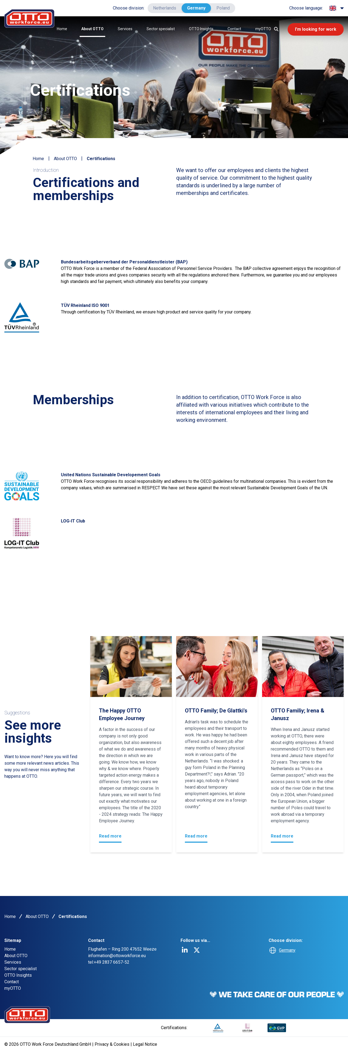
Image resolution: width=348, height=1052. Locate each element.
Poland (223, 8)
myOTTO (263, 29)
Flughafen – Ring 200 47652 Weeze (122, 949)
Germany (196, 8)
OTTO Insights (201, 29)
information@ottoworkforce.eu (117, 955)
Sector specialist (161, 29)
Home (62, 29)
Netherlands (164, 8)
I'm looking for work (315, 29)
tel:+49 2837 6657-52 (108, 962)
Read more (110, 836)
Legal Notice (145, 1044)
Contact (234, 29)
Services (125, 29)
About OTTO (92, 29)
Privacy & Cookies (112, 1044)
